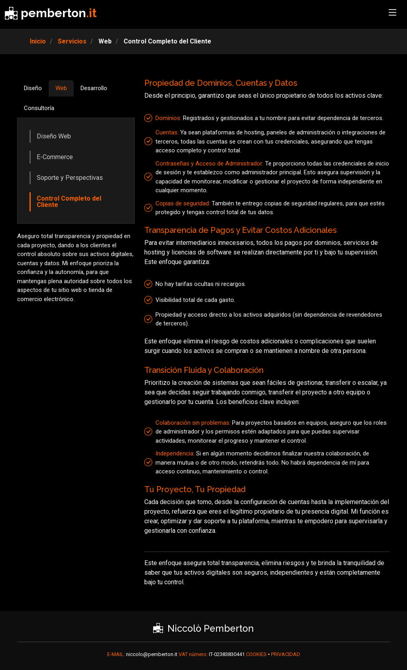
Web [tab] (61, 88)
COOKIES (257, 654)
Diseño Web (54, 136)
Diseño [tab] (33, 88)
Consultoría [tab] (39, 108)
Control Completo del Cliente (69, 202)
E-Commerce (55, 157)
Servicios (71, 41)
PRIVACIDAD (285, 654)
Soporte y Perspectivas (70, 177)
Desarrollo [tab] (94, 88)
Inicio (38, 41)
